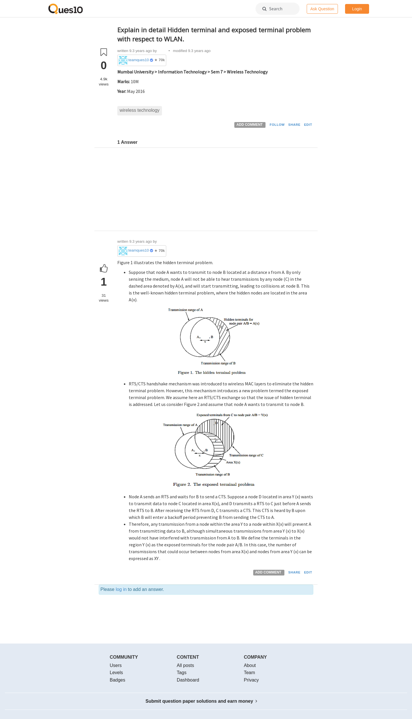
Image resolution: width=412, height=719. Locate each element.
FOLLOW (277, 124)
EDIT (308, 124)
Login (357, 9)
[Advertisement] (215, 191)
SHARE (294, 124)
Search (272, 8)
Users (116, 665)
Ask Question (322, 9)
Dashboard (188, 680)
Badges (117, 680)
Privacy (251, 680)
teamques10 (138, 60)
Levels (116, 672)
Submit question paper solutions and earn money (202, 701)
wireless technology (140, 110)
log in (121, 589)
